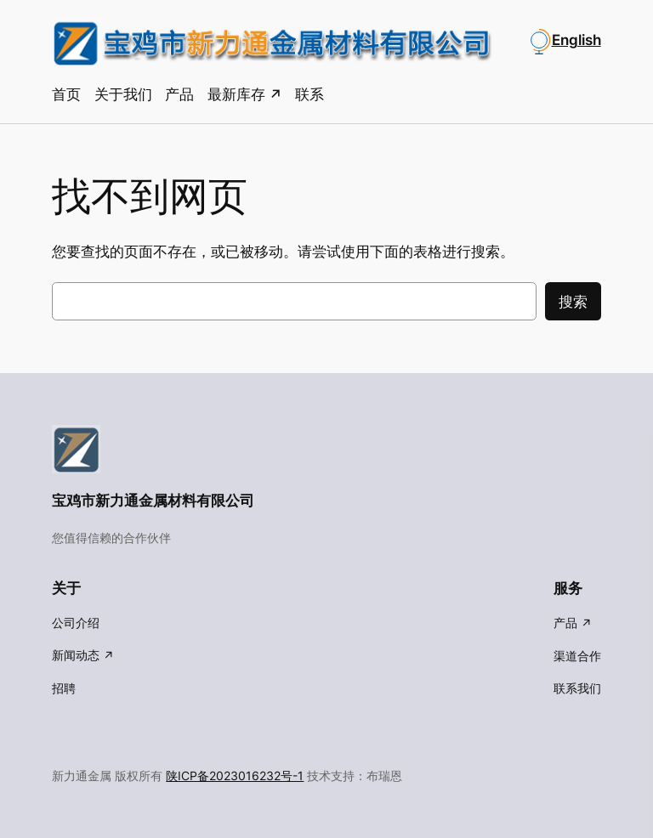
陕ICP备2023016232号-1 (235, 775)
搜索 (573, 301)
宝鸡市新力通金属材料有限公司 (153, 500)
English (576, 39)
